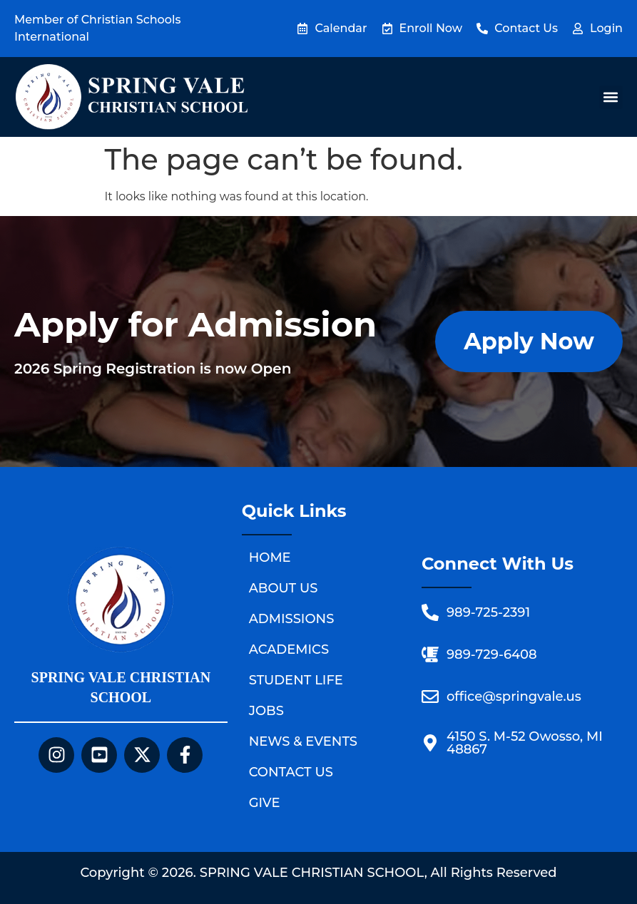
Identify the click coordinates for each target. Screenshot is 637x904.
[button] (611, 97)
